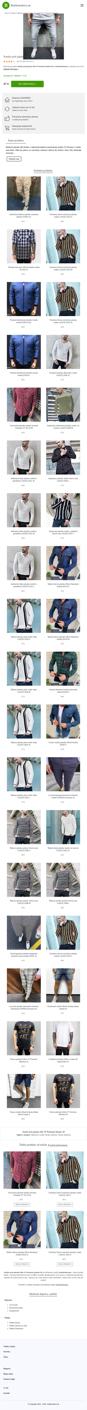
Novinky (6, 1352)
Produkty (13, 13)
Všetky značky (9, 1346)
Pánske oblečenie (64, 1135)
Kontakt (6, 1393)
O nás (5, 1388)
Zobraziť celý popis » (10, 69)
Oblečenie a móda (22, 13)
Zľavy (5, 1357)
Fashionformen (61, 66)
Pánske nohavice (51, 1135)
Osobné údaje (9, 1379)
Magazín (6, 1369)
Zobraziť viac (14, 159)
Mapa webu (8, 1374)
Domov (7, 13)
